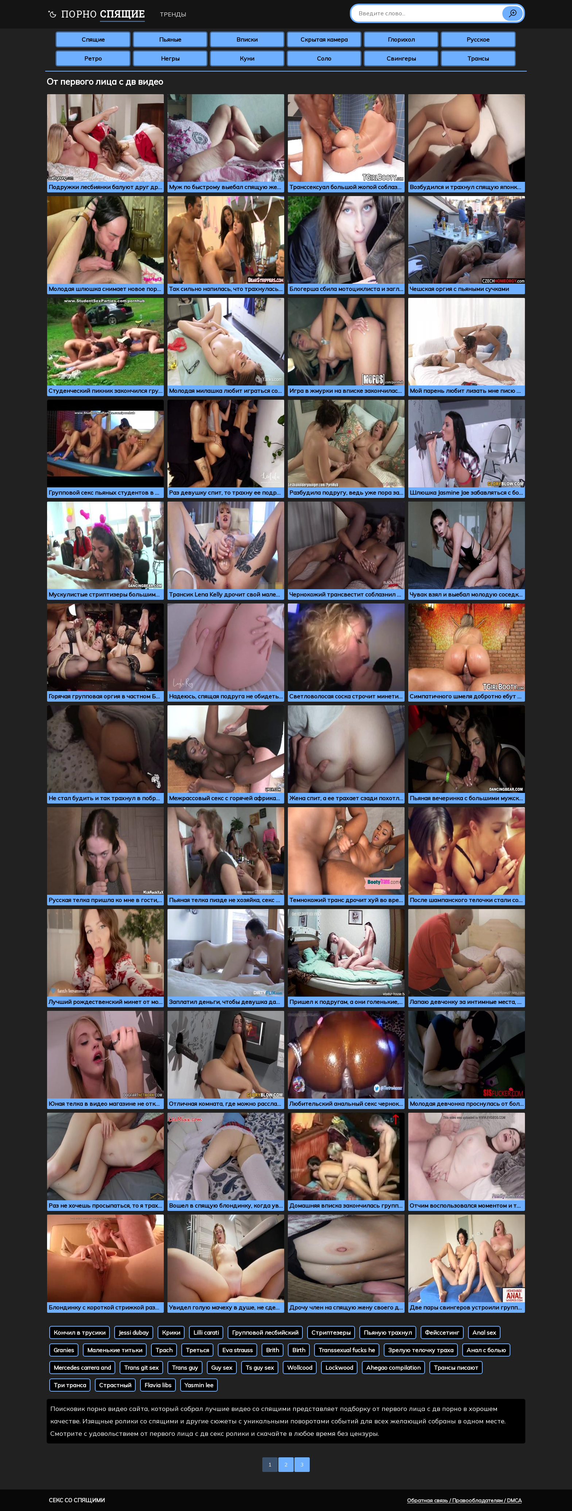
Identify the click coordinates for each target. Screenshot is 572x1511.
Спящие (93, 39)
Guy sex (221, 1367)
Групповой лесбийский (265, 1332)
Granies (64, 1350)
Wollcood (299, 1367)
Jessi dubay (134, 1332)
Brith (272, 1350)
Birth (298, 1350)
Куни (247, 58)
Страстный (115, 1385)
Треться (197, 1350)
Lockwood (339, 1367)
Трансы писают (456, 1367)
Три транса (70, 1385)
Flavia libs (157, 1385)
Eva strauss (237, 1350)
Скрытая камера (324, 39)
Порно (96, 15)
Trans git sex (141, 1367)
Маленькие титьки (114, 1350)
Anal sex (484, 1332)
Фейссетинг (442, 1332)
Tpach (164, 1350)
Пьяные (170, 39)
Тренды (173, 14)
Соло (324, 58)
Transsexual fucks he (346, 1350)
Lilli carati (206, 1332)
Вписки (247, 39)
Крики (171, 1332)
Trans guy (185, 1367)
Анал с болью (486, 1350)
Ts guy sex (260, 1367)
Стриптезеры (331, 1332)
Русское (478, 39)
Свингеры (401, 58)
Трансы (478, 58)
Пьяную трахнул (388, 1332)
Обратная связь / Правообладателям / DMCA (464, 1500)
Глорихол (401, 39)
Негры (170, 58)
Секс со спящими (77, 1500)
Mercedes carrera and (82, 1367)
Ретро (93, 58)
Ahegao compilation (393, 1367)
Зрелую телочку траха (420, 1350)
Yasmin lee (199, 1385)
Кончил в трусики (79, 1332)
